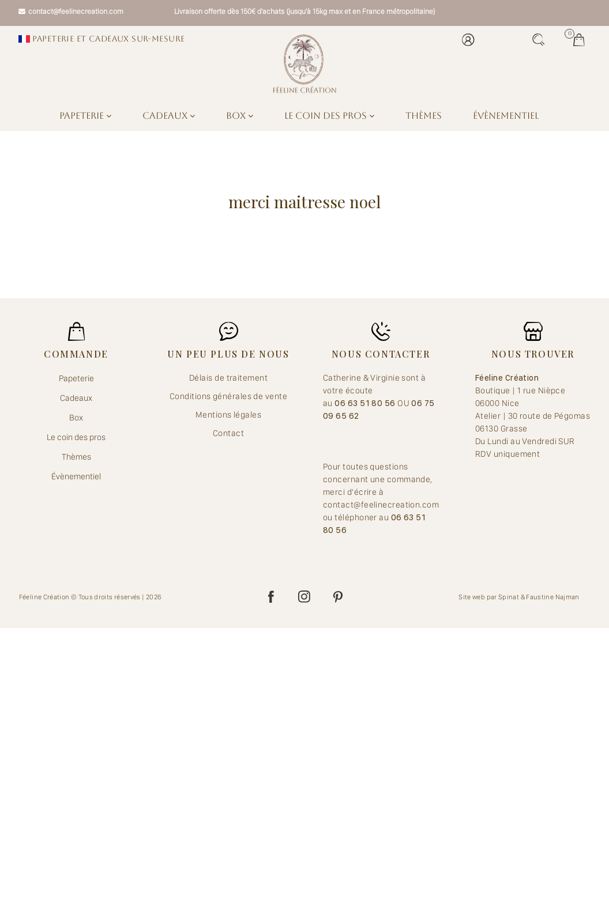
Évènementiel (506, 115)
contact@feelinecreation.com (70, 11)
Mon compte (468, 39)
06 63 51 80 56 (365, 403)
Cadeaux (168, 115)
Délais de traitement (228, 378)
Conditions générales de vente (228, 396)
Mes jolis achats (579, 39)
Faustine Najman (552, 597)
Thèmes (423, 115)
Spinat (508, 597)
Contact (228, 433)
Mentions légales (228, 415)
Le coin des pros (329, 115)
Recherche (538, 39)
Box (239, 115)
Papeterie (85, 115)
